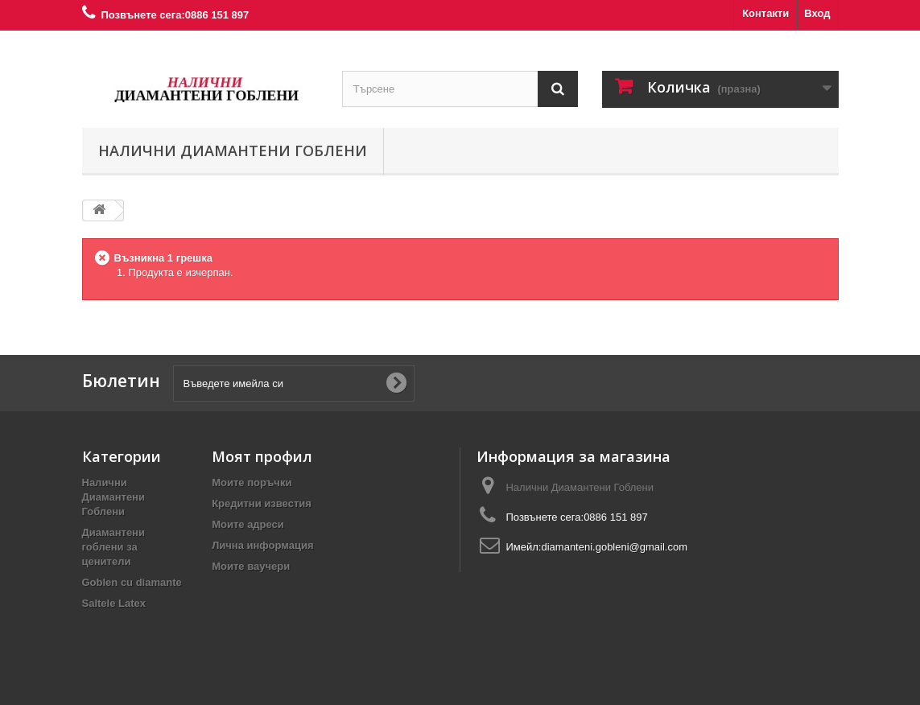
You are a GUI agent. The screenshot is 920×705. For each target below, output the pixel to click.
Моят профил (262, 456)
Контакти (765, 13)
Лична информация (262, 545)
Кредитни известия (261, 503)
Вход (817, 13)
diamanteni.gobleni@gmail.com (614, 547)
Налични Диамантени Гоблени (232, 150)
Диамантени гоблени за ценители (113, 546)
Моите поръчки (251, 482)
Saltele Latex (114, 603)
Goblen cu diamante (132, 582)
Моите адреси (248, 524)
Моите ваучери (251, 566)
